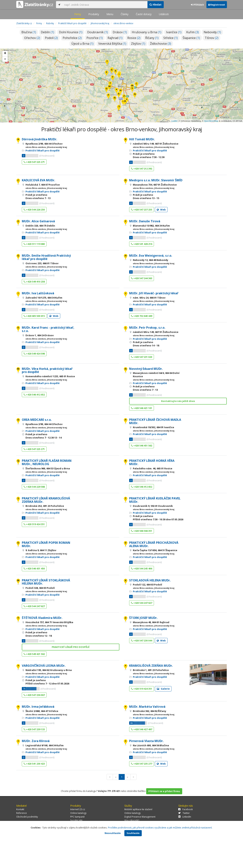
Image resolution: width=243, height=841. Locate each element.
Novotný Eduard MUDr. (146, 369)
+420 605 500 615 (34, 316)
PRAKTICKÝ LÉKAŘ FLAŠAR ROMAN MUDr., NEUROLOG (47, 462)
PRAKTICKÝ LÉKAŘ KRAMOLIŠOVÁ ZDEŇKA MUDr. (46, 500)
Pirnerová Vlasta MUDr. (146, 741)
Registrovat (216, 4)
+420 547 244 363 (141, 278)
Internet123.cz (77, 809)
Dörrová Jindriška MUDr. (39, 139)
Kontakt (20, 809)
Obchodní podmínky (27, 816)
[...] (105, 4)
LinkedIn (184, 816)
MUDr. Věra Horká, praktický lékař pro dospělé (47, 370)
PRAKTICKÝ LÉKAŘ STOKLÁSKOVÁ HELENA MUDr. (46, 582)
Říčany (152, 38)
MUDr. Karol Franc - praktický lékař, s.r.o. (48, 329)
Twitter (184, 813)
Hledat (155, 4)
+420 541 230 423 (34, 763)
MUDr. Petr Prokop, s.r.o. (147, 328)
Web (161, 209)
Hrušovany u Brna (146, 32)
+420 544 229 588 (34, 486)
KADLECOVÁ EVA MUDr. (38, 180)
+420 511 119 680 (34, 244)
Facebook (185, 809)
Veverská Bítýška (112, 44)
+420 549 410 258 (34, 281)
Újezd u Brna (82, 44)
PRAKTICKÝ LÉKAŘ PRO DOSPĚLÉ (70, 647)
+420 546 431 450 (34, 568)
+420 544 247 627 (34, 606)
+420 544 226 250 (34, 209)
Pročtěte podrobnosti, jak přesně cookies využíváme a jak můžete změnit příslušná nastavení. (160, 827)
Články (124, 14)
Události (164, 14)
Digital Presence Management (139, 816)
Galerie (163, 688)
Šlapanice (191, 38)
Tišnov (211, 38)
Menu (109, 14)
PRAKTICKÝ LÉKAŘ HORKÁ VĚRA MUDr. (151, 462)
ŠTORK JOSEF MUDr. (143, 618)
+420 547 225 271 (34, 162)
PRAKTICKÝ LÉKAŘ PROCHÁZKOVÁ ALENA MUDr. (153, 544)
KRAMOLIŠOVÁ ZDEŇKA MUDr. (151, 666)
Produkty (93, 14)
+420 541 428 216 (141, 244)
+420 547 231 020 (141, 357)
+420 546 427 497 (141, 729)
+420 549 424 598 (34, 353)
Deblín (47, 32)
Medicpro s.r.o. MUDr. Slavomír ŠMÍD (155, 180)
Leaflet (174, 121)
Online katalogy (78, 813)
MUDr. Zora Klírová (36, 741)
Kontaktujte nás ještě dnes (178, 401)
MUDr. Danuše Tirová (144, 221)
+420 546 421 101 (141, 408)
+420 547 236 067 (34, 695)
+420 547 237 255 (141, 209)
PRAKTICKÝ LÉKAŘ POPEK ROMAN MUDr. (46, 544)
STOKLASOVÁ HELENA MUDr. (150, 580)
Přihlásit (197, 4)
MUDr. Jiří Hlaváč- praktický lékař (153, 293)
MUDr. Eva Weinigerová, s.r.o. (150, 256)
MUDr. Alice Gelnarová (38, 221)
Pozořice (94, 38)
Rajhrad (115, 38)
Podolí (51, 38)
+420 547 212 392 (141, 168)
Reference (21, 813)
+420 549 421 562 (34, 654)
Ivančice (173, 32)
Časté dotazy (144, 14)
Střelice (170, 38)
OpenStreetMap (211, 121)
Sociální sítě (76, 820)
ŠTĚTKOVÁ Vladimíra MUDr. (42, 618)
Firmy (77, 14)
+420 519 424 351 (34, 524)
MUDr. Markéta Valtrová (147, 707)
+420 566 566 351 (141, 530)
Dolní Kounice (70, 32)
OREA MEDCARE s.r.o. (37, 420)
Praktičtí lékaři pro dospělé (43, 150)
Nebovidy (212, 32)
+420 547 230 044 (141, 640)
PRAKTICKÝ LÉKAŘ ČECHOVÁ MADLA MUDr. (155, 421)
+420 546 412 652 (34, 394)
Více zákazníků (131, 820)
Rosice (133, 38)
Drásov (120, 32)
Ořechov (32, 38)
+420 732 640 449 (141, 316)
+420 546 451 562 (141, 445)
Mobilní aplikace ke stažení (138, 809)
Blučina (28, 32)
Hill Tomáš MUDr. (142, 139)
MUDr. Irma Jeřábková (38, 707)
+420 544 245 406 (141, 568)
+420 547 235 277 (141, 763)
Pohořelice (72, 38)
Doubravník (97, 32)
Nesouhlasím (113, 833)
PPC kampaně (77, 816)
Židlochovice (160, 44)
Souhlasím (133, 833)
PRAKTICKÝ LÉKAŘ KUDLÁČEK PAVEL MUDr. (155, 500)
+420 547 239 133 (34, 729)
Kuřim (192, 32)
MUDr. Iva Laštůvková (38, 293)
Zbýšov (138, 44)
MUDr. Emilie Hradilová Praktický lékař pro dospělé (46, 257)
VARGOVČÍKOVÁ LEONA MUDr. (43, 666)
